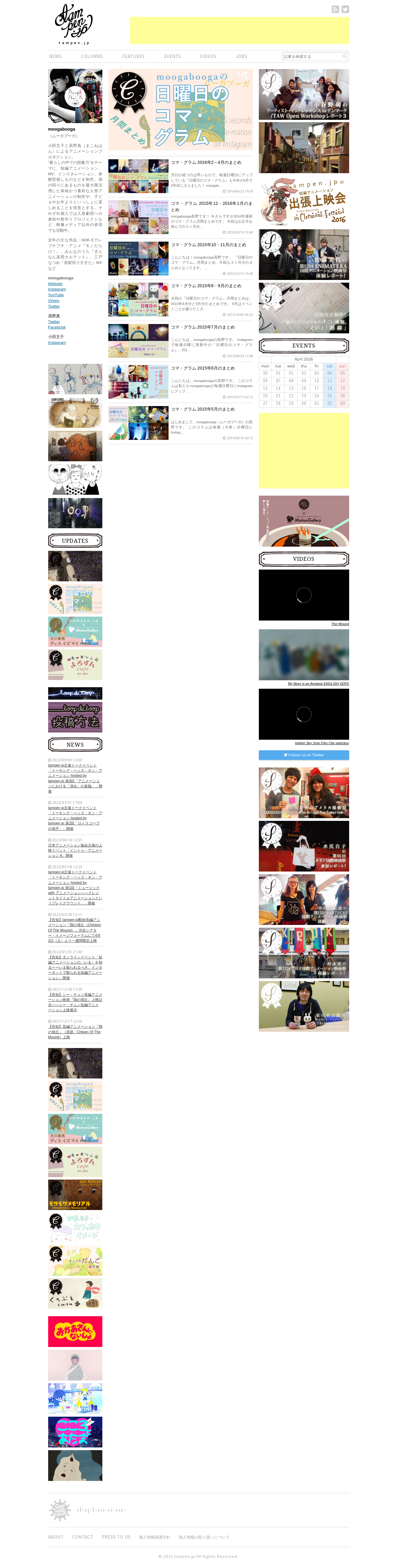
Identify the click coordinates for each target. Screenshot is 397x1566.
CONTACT (82, 1537)
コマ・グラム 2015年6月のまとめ (203, 368)
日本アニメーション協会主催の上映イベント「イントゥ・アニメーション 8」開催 (75, 850)
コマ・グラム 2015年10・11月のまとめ (208, 244)
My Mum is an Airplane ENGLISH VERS (318, 683)
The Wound (340, 624)
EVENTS (172, 56)
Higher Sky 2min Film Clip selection (322, 743)
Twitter (54, 306)
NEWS (55, 56)
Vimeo (54, 300)
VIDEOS (208, 56)
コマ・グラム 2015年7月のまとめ (203, 327)
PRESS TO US (116, 1537)
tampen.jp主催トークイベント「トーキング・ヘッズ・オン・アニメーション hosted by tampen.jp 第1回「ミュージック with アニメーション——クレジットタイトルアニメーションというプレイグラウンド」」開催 (75, 887)
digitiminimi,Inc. (101, 1510)
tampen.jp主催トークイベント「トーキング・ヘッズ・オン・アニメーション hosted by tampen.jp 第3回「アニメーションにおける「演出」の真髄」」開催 (75, 778)
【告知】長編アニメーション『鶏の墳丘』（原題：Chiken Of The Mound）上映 (75, 1031)
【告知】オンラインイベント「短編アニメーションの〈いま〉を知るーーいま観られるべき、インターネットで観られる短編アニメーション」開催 (75, 967)
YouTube (56, 295)
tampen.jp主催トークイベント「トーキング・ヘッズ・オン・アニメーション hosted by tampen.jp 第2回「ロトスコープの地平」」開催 (75, 818)
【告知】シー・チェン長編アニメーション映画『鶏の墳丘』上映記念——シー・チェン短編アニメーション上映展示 (75, 1002)
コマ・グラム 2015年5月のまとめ (203, 409)
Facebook (57, 327)
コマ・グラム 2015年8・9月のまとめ (206, 285)
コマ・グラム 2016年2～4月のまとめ (206, 162)
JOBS (241, 56)
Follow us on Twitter (304, 755)
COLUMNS (92, 56)
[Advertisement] (239, 30)
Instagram (57, 289)
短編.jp (73, 24)
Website (55, 283)
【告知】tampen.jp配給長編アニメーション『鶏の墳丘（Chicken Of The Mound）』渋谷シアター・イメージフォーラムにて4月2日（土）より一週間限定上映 (74, 930)
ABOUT (56, 1537)
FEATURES (133, 56)
